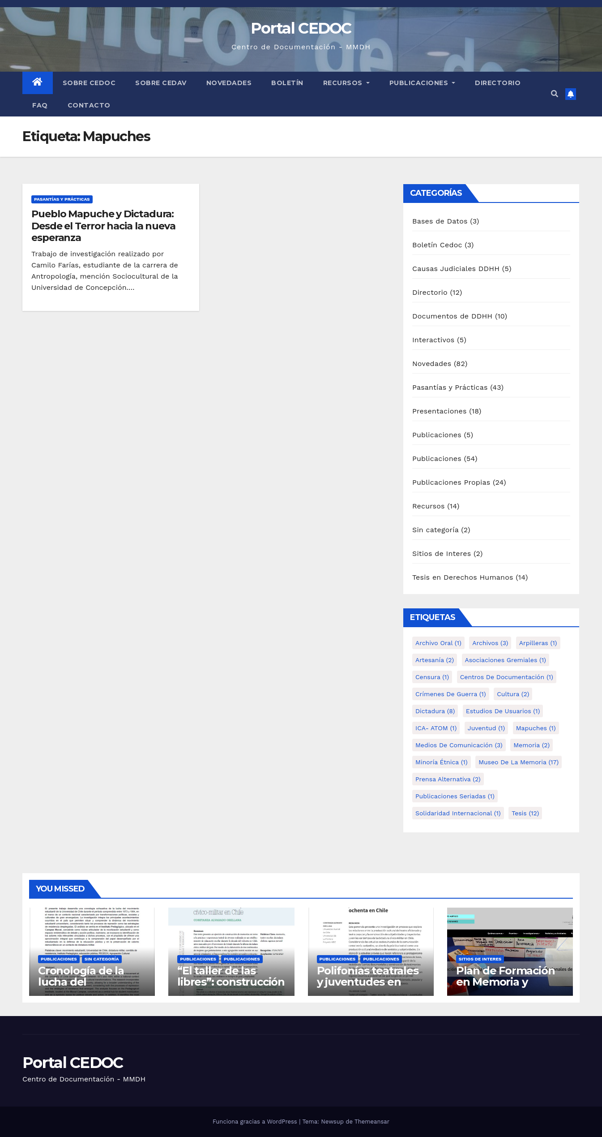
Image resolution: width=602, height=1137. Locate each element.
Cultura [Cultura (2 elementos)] (513, 694)
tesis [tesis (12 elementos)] (525, 813)
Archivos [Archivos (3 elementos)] (490, 642)
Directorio (498, 83)
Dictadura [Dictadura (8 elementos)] (435, 711)
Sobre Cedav (161, 83)
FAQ (40, 105)
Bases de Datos (440, 221)
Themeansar (371, 1121)
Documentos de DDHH (452, 316)
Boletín (287, 83)
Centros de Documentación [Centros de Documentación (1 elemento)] (506, 676)
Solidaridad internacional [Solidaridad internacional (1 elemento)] (458, 813)
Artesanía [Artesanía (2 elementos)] (434, 659)
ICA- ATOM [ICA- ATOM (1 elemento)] (436, 728)
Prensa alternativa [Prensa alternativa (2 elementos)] (448, 779)
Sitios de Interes (441, 553)
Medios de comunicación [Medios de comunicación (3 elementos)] (459, 745)
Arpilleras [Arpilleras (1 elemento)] (538, 642)
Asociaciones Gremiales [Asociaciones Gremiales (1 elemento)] (505, 659)
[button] (554, 94)
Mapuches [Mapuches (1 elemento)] (536, 728)
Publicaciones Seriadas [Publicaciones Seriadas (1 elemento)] (455, 796)
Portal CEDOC (301, 28)
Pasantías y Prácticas (62, 199)
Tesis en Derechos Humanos (462, 577)
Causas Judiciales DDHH (456, 268)
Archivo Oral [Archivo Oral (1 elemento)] (438, 642)
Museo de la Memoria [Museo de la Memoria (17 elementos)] (518, 762)
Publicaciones (422, 83)
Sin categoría (435, 529)
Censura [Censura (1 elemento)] (432, 676)
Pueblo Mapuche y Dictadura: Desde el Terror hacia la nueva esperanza (103, 226)
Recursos (346, 83)
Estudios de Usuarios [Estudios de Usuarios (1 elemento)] (503, 711)
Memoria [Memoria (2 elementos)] (531, 745)
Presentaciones (439, 411)
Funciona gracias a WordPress (256, 1121)
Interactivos (433, 340)
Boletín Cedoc (437, 245)
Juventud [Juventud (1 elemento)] (486, 728)
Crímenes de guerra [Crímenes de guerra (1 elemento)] (450, 694)
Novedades (229, 83)
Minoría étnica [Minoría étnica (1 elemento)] (441, 762)
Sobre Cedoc (89, 83)
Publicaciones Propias (451, 482)
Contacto (89, 105)
